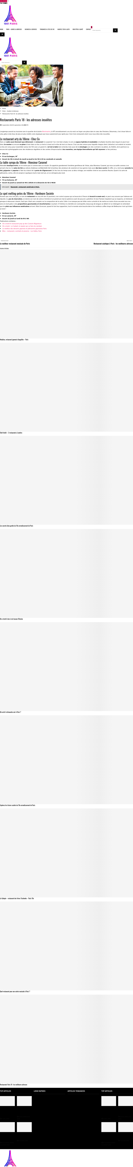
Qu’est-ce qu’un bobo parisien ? (77, 1113)
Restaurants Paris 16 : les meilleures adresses (13, 1084)
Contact (88, 29)
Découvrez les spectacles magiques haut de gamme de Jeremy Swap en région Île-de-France (7, 1112)
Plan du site (37, 1101)
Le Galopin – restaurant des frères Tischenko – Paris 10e (17, 898)
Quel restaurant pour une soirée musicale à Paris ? (15, 991)
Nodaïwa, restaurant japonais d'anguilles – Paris (14, 339)
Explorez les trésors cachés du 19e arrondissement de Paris (17, 805)
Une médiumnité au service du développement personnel (23, 1111)
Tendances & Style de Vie (47, 29)
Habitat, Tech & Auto (64, 29)
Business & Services (31, 29)
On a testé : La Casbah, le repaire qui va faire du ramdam (22, 226)
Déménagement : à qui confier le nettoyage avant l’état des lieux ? (24, 1136)
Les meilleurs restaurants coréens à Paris (80, 1103)
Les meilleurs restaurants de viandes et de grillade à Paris (83, 1118)
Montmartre (46, 131)
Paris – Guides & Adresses (14, 29)
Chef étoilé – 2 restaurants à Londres (11, 432)
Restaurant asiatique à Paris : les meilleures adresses (113, 243)
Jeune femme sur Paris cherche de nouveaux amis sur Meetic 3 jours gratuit (83, 1108)
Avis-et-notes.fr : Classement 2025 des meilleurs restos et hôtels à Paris (82, 1098)
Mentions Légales (39, 1097)
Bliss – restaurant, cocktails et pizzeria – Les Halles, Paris (22, 231)
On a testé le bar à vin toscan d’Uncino (11, 619)
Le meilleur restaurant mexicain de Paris (15, 243)
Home (1, 29)
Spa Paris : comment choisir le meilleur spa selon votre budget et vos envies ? (7, 1137)
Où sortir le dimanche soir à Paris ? (10, 712)
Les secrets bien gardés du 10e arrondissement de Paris (16, 526)
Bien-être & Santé (78, 29)
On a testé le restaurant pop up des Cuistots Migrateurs (21, 223)
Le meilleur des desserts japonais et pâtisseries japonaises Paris (24, 228)
